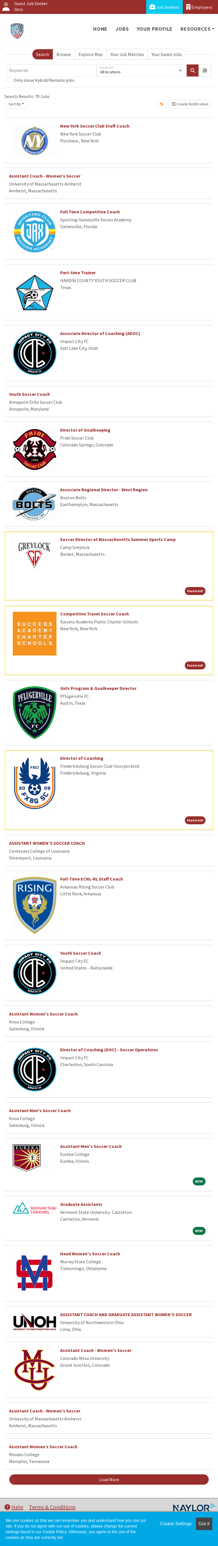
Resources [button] (195, 29)
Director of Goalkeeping (85, 430)
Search (42, 54)
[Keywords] (52, 70)
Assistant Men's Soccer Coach (40, 1110)
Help (14, 1506)
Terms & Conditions (52, 1506)
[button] (205, 70)
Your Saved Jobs (167, 54)
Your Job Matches (127, 54)
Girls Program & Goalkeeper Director (98, 688)
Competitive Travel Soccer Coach (94, 614)
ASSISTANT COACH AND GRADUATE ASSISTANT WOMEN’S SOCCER (126, 1314)
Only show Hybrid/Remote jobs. (44, 80)
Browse (63, 54)
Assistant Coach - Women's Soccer (44, 176)
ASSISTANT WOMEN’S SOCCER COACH (47, 843)
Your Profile (155, 29)
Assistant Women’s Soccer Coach (43, 1446)
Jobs (122, 29)
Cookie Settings (176, 1523)
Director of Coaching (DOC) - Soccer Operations (109, 1049)
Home (100, 29)
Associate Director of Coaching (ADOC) (100, 333)
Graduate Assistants (81, 1204)
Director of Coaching (81, 758)
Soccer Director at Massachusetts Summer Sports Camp (118, 539)
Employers (199, 7)
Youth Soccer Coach (29, 394)
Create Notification (190, 104)
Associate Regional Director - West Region (104, 489)
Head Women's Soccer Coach (90, 1253)
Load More (109, 1479)
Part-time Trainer (78, 272)
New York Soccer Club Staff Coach (94, 126)
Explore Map (91, 54)
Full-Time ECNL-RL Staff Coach (91, 879)
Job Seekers (164, 7)
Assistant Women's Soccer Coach (43, 1014)
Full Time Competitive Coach (90, 212)
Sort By (15, 104)
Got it (204, 1523)
